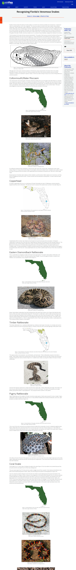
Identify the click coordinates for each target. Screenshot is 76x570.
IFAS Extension (60, 1)
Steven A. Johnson (32, 16)
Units (43, 7)
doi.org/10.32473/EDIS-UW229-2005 (69, 38)
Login (72, 4)
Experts (26, 7)
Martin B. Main (45, 16)
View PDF (69, 50)
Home (8, 7)
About (16, 7)
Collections (53, 7)
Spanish (66, 59)
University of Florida (69, 1)
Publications (65, 7)
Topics (35, 7)
